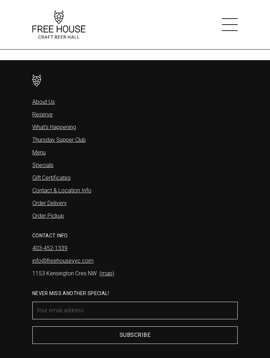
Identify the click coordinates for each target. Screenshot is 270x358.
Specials (42, 165)
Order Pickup (48, 215)
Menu (39, 152)
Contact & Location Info (61, 190)
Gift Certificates (51, 177)
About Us (43, 101)
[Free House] (58, 25)
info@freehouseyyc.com (63, 260)
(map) (106, 273)
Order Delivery (49, 203)
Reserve (42, 114)
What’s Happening (54, 127)
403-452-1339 (50, 248)
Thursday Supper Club (59, 139)
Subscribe (135, 335)
